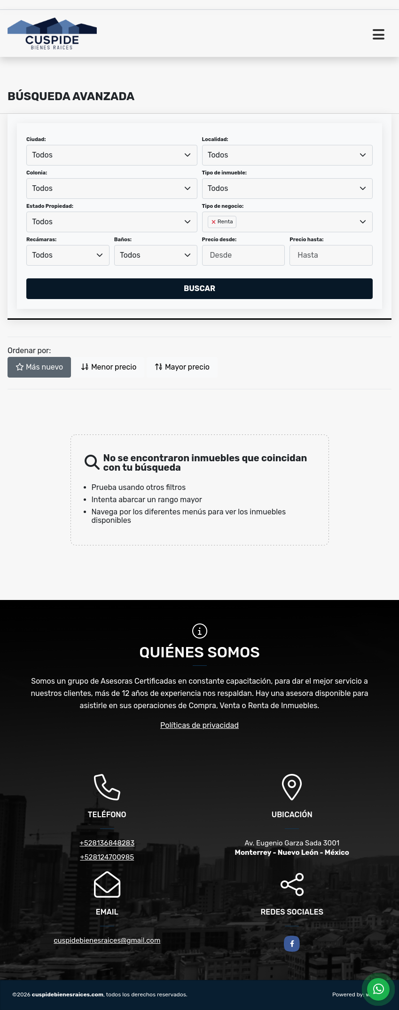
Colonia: (36, 173)
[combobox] (111, 155)
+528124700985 (107, 857)
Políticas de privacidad (199, 725)
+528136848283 (106, 843)
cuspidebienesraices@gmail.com (107, 940)
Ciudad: (36, 139)
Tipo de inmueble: (224, 173)
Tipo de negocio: (223, 206)
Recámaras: (41, 240)
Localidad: (215, 139)
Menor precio (108, 367)
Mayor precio (182, 367)
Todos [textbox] (42, 154)
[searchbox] (210, 237)
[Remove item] (214, 222)
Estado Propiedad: (49, 206)
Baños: (123, 240)
